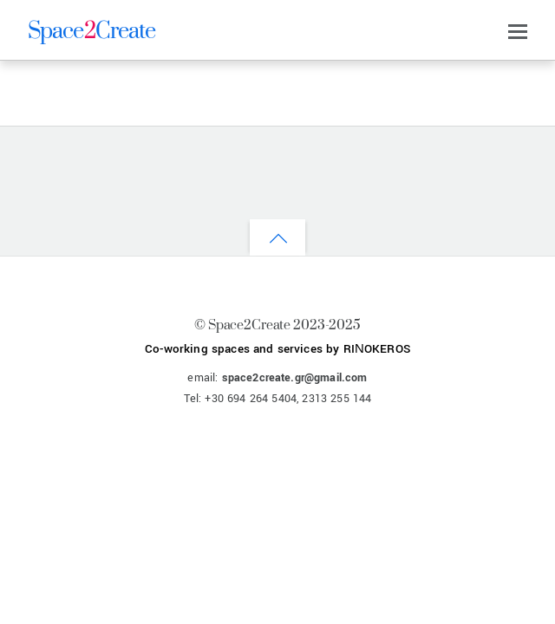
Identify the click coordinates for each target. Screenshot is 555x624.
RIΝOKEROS (376, 349)
